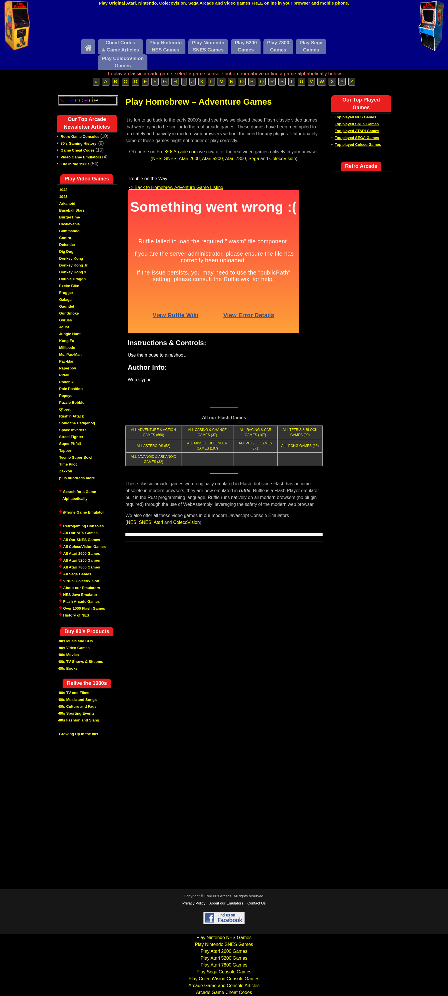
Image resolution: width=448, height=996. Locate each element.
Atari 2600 (189, 158)
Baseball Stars (72, 210)
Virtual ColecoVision (81, 581)
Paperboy (67, 368)
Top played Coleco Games (358, 144)
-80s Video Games (74, 648)
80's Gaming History (79, 143)
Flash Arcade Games (81, 601)
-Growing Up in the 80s (78, 734)
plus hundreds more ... (79, 478)
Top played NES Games (355, 117)
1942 (63, 190)
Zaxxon (65, 471)
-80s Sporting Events (76, 713)
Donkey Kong (71, 258)
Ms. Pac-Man (70, 354)
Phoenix (66, 382)
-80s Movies (68, 655)
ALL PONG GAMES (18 (299, 446)
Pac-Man (66, 361)
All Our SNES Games (81, 540)
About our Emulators (81, 588)
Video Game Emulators (81, 157)
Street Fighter (71, 437)
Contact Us (256, 903)
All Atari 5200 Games (81, 560)
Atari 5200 (212, 158)
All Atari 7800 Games (81, 567)
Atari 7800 (235, 158)
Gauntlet (66, 306)
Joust (64, 327)
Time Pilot (68, 464)
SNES (170, 158)
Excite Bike (69, 286)
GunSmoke (69, 313)
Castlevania (69, 224)
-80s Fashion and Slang (78, 720)
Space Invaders (72, 430)
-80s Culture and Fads (77, 706)
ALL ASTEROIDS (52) (153, 446)
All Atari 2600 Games (81, 553)
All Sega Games (77, 574)
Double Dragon (72, 279)
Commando (69, 231)
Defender (67, 244)
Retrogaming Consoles (83, 526)
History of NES (76, 615)
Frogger (66, 293)
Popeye (65, 395)
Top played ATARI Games (357, 131)
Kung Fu (66, 341)
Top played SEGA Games (357, 138)
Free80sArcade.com (177, 151)
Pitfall (64, 375)
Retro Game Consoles (80, 136)
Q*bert (65, 409)
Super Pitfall (70, 444)
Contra (65, 238)
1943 (63, 196)
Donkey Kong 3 (72, 272)
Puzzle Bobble (71, 402)
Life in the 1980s (75, 164)
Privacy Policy (193, 903)
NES (156, 158)
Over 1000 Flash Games (84, 608)
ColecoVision (282, 158)
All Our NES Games (80, 533)
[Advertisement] (224, 24)
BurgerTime (69, 217)
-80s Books (67, 668)
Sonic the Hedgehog (77, 423)
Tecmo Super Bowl (75, 457)
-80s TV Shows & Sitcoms (80, 661)
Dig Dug (66, 251)
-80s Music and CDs (75, 641)
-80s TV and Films (73, 693)
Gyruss (65, 320)
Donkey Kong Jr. (74, 265)
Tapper (65, 450)
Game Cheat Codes (78, 150)
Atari (158, 522)
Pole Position (71, 389)
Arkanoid (67, 203)
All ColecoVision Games (84, 546)
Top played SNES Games (357, 124)
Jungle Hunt (70, 334)
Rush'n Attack (71, 416)
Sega (254, 158)
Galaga (65, 299)
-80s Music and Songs (77, 699)
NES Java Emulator (80, 595)
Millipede (67, 347)
